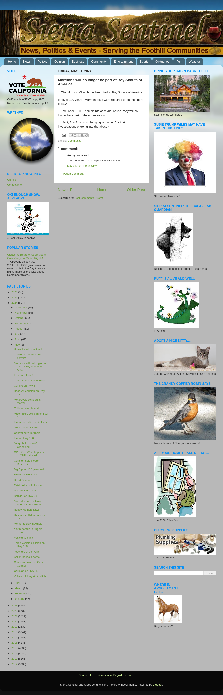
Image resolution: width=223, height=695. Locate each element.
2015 (14, 648)
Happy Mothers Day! (26, 509)
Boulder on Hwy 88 (25, 495)
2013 (14, 658)
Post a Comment (73, 173)
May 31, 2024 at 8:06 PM (82, 165)
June (18, 339)
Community (99, 61)
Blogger (157, 684)
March (19, 588)
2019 (14, 626)
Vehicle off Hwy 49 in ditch (30, 576)
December (21, 307)
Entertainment (123, 61)
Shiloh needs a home (27, 556)
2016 (14, 642)
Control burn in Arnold (27, 432)
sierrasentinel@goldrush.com (115, 675)
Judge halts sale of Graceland (25, 445)
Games (11, 179)
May (17, 344)
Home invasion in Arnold (29, 349)
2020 (14, 621)
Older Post (136, 190)
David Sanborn (23, 480)
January (20, 598)
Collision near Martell (27, 408)
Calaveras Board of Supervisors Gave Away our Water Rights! (26, 256)
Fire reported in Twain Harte (31, 422)
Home (12, 61)
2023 (14, 605)
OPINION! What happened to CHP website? (30, 454)
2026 (14, 292)
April (18, 582)
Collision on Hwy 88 (26, 570)
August (19, 328)
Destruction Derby (25, 490)
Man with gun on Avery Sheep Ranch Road (28, 503)
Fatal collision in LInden (28, 485)
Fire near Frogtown (25, 474)
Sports (144, 61)
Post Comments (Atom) (89, 197)
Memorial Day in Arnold (28, 523)
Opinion (59, 61)
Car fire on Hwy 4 (24, 385)
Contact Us (85, 675)
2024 (14, 302)
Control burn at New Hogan (30, 380)
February (20, 593)
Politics (42, 61)
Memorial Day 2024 (26, 427)
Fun (179, 61)
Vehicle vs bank (23, 537)
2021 (14, 616)
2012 (14, 664)
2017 (14, 637)
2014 (14, 653)
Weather (194, 61)
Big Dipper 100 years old (29, 469)
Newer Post (68, 190)
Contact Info (14, 184)
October (20, 317)
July (17, 333)
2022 (14, 610)
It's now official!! (23, 375)
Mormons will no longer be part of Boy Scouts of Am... (30, 366)
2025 (14, 297)
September (22, 323)
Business (78, 61)
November (21, 312)
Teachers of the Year (26, 551)
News (27, 61)
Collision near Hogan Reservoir (26, 462)
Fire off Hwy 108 (24, 438)
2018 (14, 632)
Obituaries (162, 61)
